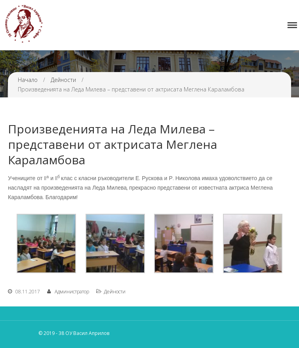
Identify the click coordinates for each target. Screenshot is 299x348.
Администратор (72, 291)
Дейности (63, 80)
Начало (28, 80)
